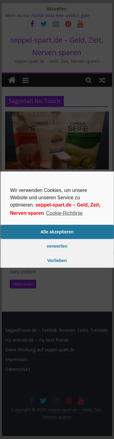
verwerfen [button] (57, 246)
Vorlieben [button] (57, 260)
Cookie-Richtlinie (64, 212)
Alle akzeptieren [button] (57, 231)
